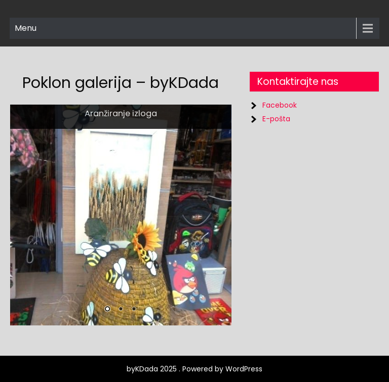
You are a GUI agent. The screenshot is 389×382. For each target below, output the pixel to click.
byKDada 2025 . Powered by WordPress (194, 369)
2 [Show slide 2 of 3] (120, 309)
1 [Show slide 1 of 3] (107, 309)
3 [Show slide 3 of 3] (133, 309)
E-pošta (276, 119)
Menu (25, 28)
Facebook (279, 105)
